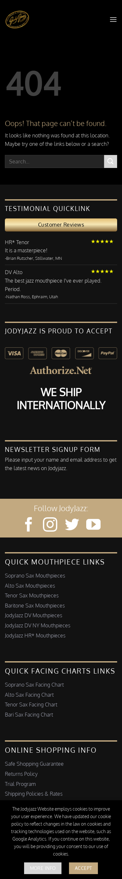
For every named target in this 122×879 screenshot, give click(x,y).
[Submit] (110, 161)
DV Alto (13, 272)
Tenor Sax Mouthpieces (32, 595)
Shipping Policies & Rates (33, 793)
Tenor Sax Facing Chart (31, 704)
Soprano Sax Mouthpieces (35, 575)
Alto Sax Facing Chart (29, 694)
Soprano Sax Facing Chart (34, 684)
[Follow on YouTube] (93, 526)
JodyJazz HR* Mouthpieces (35, 635)
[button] (113, 19)
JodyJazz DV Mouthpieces (33, 615)
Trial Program (20, 784)
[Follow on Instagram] (50, 526)
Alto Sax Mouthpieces (30, 585)
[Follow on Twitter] (72, 526)
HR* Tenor (17, 242)
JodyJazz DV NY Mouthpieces (37, 625)
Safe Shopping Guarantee (34, 763)
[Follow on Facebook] (28, 526)
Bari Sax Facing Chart (29, 714)
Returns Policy (21, 774)
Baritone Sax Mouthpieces (35, 605)
